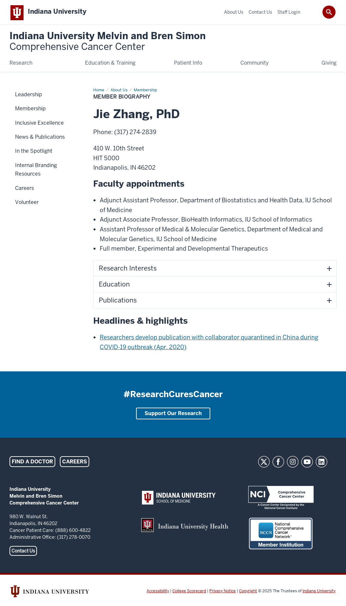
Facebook (278, 463)
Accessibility (158, 592)
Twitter (264, 463)
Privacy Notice (222, 592)
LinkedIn (321, 463)
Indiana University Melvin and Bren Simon (107, 43)
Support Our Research (173, 414)
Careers (74, 462)
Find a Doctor (32, 462)
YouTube (307, 463)
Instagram (293, 463)
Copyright (248, 592)
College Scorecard (189, 592)
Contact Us (23, 552)
